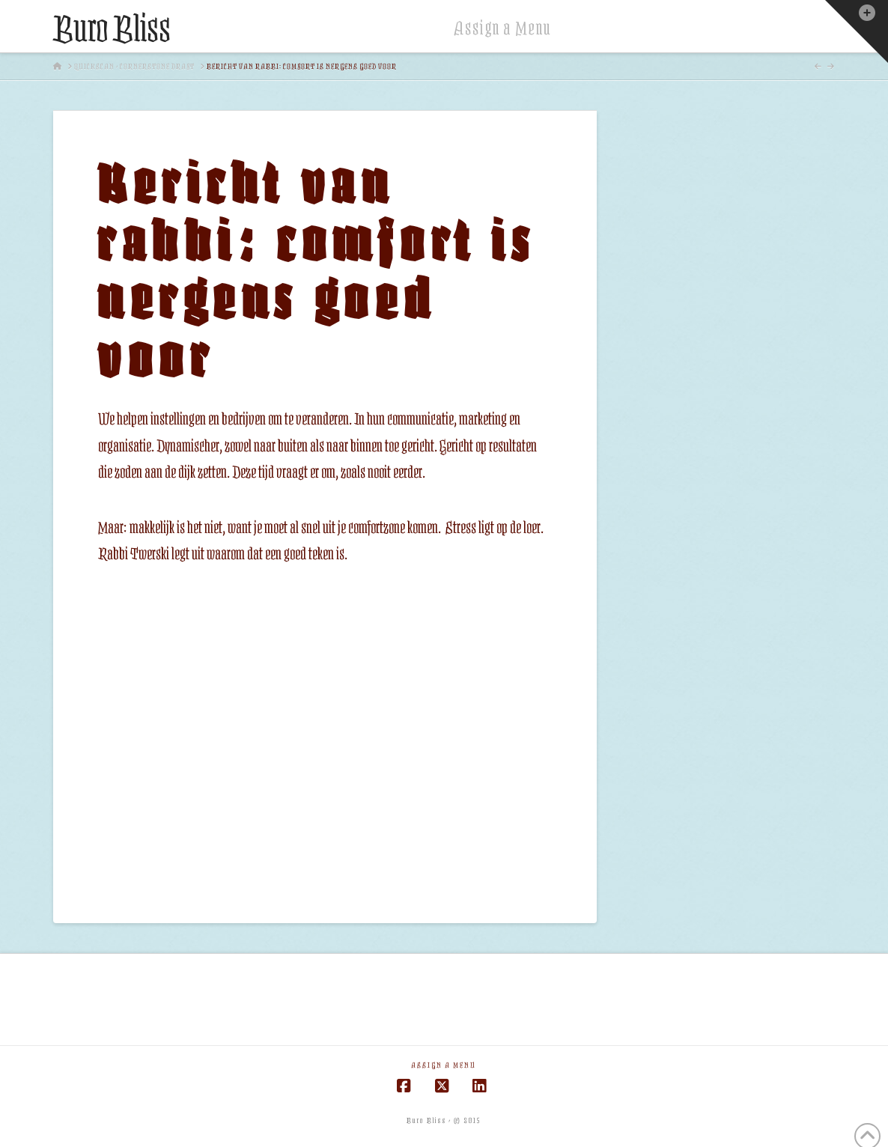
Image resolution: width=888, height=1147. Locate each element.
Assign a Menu (503, 28)
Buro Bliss (112, 29)
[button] (856, 31)
